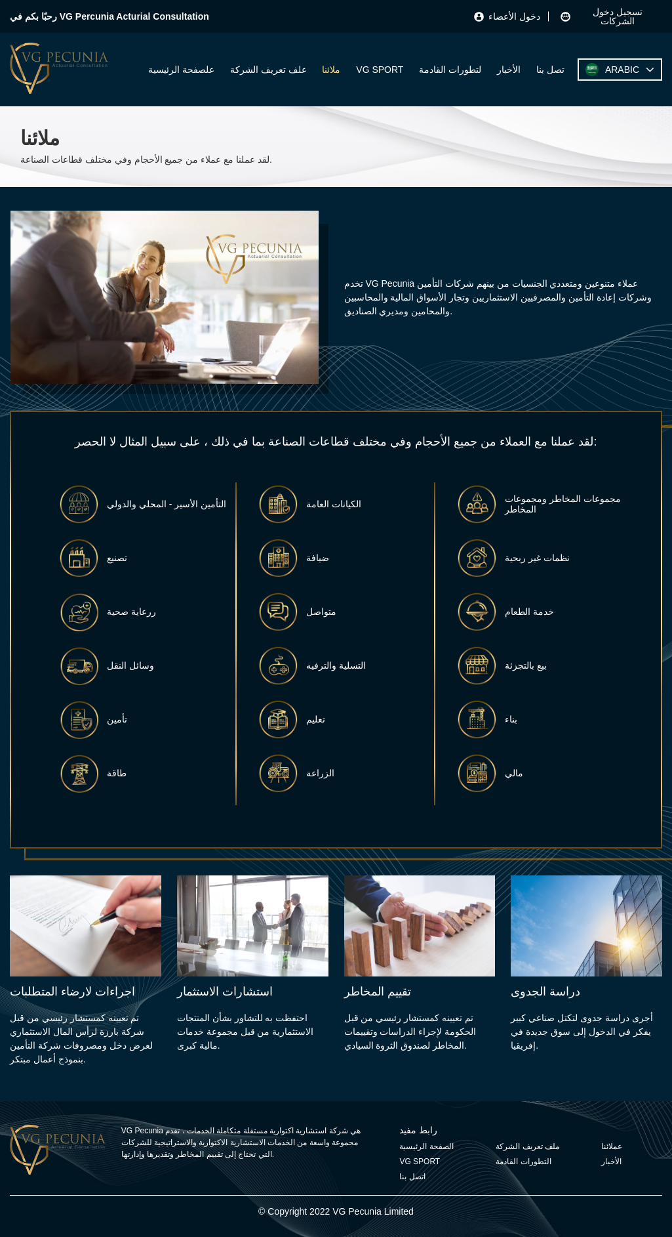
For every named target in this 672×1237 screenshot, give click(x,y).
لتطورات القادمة (450, 69)
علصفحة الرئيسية (181, 69)
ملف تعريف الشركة (527, 1146)
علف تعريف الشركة (268, 69)
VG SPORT (379, 69)
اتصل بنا (412, 1176)
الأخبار (509, 69)
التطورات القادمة (523, 1161)
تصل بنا (550, 69)
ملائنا (331, 69)
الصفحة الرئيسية (426, 1146)
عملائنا (611, 1146)
